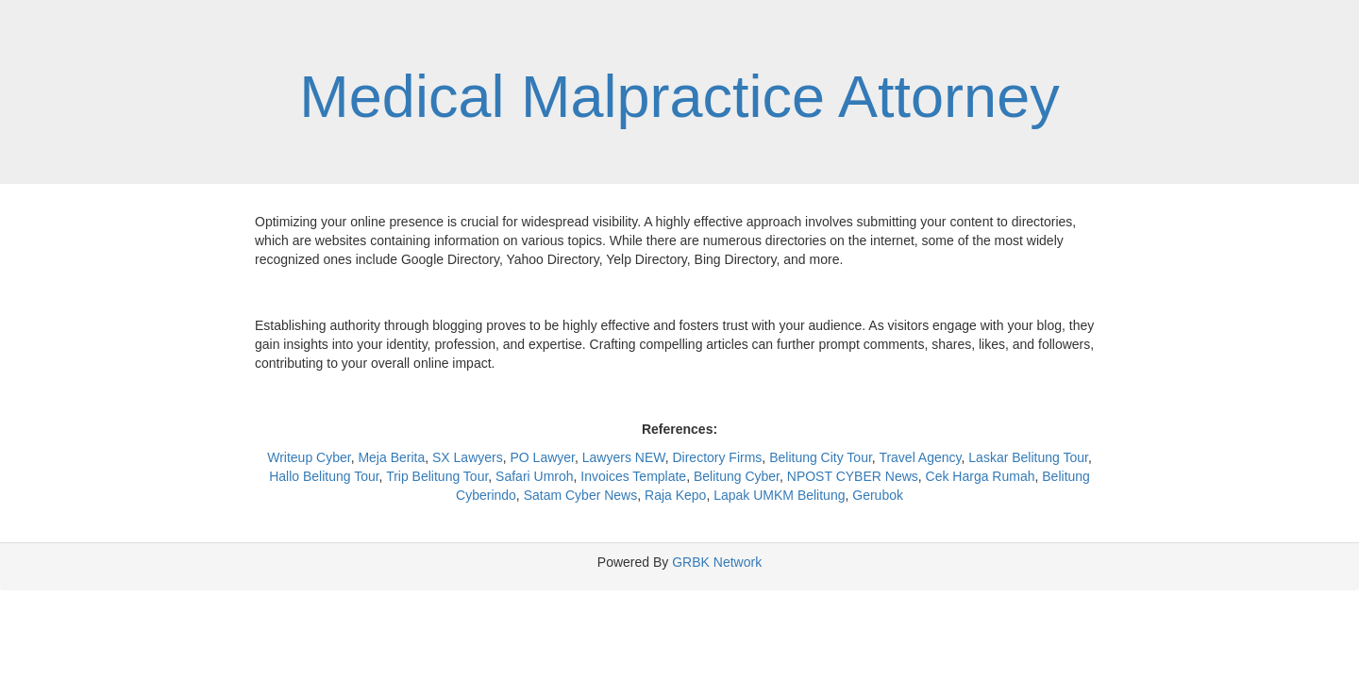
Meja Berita (391, 457)
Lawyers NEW (623, 457)
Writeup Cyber (308, 457)
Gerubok (877, 495)
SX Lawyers (467, 457)
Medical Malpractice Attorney (679, 96)
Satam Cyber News (581, 495)
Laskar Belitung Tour (1028, 457)
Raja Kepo (675, 495)
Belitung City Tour (820, 457)
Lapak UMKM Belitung (779, 495)
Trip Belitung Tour (437, 476)
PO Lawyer (543, 457)
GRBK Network (717, 562)
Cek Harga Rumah (980, 476)
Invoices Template (633, 476)
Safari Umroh (534, 476)
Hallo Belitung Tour (323, 476)
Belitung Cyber (737, 476)
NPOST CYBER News (852, 476)
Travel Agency (920, 457)
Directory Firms (717, 457)
